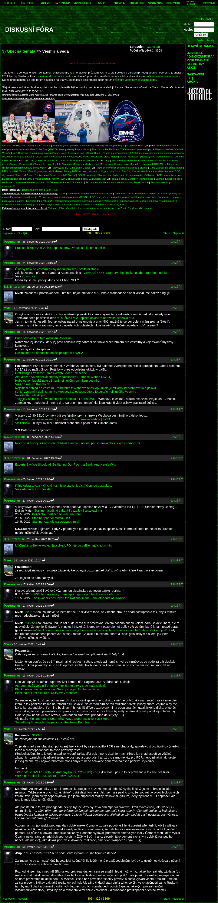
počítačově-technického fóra (163, 76)
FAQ (190, 78)
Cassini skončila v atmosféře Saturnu (152, 171)
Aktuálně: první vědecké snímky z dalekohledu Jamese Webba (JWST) (63, 377)
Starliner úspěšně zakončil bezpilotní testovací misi (68, 510)
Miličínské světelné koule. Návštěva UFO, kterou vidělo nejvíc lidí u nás (63, 545)
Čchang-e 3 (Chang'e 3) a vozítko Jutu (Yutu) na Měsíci (49, 164)
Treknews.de (209, 3)
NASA (62, 193)
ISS (131, 193)
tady (86, 156)
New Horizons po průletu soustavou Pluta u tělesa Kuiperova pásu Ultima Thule (56, 152)
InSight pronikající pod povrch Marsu (125, 145)
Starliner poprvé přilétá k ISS (51, 518)
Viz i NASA (22, 423)
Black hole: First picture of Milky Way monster (46, 693)
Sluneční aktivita (129, 200)
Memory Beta (173, 3)
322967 (29, 612)
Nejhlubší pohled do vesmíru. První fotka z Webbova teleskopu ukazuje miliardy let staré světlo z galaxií (85, 388)
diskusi (144, 167)
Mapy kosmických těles (47, 204)
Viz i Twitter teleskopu (30, 395)
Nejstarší (178, 233)
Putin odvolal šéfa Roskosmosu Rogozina (43, 338)
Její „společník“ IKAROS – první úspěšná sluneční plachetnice (64, 160)
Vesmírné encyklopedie (24, 197)
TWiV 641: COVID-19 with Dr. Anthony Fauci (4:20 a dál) (53, 772)
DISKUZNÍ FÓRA (200, 56)
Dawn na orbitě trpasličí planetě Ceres (57, 156)
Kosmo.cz (28, 276)
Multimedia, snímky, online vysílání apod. (90, 193)
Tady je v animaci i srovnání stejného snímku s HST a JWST (56, 399)
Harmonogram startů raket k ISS (40, 189)
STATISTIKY (195, 64)
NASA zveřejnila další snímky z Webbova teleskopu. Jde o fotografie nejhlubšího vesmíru (75, 391)
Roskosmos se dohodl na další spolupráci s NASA (49, 353)
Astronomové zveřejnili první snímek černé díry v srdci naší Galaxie (60, 685)
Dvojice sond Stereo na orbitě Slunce (55, 175)
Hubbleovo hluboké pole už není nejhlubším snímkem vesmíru (57, 380)
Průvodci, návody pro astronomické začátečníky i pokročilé (124, 197)
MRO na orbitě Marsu (14, 171)
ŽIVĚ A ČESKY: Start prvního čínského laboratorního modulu (125, 272)
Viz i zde (21, 489)
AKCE (191, 67)
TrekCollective (137, 3)
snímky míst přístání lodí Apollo (120, 167)
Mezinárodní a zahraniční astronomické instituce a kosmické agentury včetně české (72, 200)
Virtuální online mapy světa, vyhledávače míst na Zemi (96, 208)
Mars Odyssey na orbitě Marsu (45, 171)
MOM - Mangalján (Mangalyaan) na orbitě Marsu (146, 156)
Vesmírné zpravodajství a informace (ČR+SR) (64, 197)
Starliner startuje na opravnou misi (55, 521)
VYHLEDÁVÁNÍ (198, 60)
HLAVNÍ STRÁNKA (200, 46)
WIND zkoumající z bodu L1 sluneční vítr (83, 178)
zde (26, 160)
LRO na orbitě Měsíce (78, 167)
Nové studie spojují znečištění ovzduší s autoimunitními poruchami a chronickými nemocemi (77, 443)
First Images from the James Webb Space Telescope (51, 373)
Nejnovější (9, 233)
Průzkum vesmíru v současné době (134, 79)
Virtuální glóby (56, 208)
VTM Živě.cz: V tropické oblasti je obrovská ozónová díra (95, 318)
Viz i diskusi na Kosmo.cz (32, 384)
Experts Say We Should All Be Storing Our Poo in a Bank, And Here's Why (65, 464)
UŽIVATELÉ (195, 53)
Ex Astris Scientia (191, 2)
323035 (29, 623)
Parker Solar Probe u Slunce (87, 145)
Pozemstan (152, 46)
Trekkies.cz (8, 3)
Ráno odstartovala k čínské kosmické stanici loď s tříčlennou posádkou (63, 485)
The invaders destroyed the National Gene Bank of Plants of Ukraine (78, 598)
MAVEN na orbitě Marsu (104, 156)
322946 (37, 735)
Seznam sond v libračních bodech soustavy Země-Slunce (117, 182)
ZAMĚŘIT (177, 241)
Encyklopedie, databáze (141, 208)
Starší (167, 233)
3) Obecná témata (18, 51)
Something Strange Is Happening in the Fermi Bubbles (52, 722)
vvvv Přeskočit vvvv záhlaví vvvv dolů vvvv (93, 63)
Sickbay (45, 3)
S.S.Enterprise (14, 286)
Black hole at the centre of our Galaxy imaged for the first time (57, 689)
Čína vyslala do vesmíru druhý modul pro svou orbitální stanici (57, 269)
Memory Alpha (155, 3)
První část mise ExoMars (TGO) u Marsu (114, 149)
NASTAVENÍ (195, 74)
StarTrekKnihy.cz (81, 3)
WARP (101, 3)
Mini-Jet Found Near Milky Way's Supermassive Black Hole (69, 718)
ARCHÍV (192, 81)
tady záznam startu (41, 489)
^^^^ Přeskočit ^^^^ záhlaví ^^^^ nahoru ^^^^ (93, 214)
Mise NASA (121, 193)
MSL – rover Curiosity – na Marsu (118, 164)
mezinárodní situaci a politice (55, 76)
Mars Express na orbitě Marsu (165, 167)
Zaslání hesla (205, 40)
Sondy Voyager (60, 145)
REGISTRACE (204, 19)
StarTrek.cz (27, 3)
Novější (22, 233)
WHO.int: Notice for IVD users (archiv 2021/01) (47, 776)
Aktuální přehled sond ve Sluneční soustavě (26, 145)
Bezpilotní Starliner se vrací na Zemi (56, 514)
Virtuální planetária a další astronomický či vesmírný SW (93, 204)
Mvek (7, 308)
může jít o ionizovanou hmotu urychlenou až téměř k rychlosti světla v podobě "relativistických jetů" (100, 630)
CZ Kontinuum (62, 3)
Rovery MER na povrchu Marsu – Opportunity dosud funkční (97, 171)
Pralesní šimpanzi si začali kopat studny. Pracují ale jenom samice (60, 248)
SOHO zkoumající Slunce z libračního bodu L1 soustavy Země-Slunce (116, 175)
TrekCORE (119, 3)
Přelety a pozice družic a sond (152, 193)
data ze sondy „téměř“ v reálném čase (132, 178)
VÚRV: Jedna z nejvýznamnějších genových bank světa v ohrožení (75, 594)
